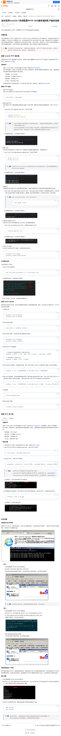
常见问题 (23, 12)
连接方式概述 (11, 61)
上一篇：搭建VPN (5, 727)
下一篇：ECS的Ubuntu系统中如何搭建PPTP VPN (47, 727)
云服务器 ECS (8, 16)
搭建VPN (25, 16)
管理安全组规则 (46, 83)
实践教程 (14, 16)
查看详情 (33, 50)
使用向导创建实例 (35, 67)
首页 (2, 16)
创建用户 (53, 475)
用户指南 (4, 12)
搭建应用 (20, 16)
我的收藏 (56, 26)
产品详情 (30, 26)
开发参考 (10, 12)
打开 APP (56, 2)
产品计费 (17, 12)
